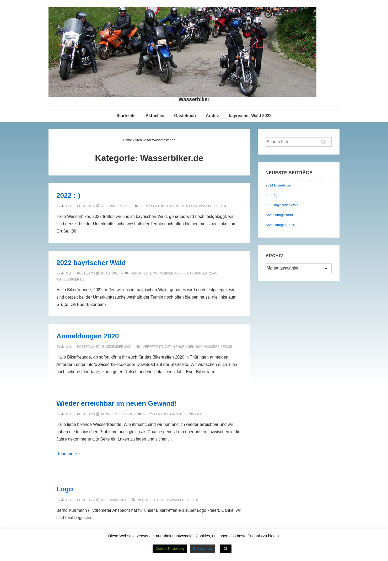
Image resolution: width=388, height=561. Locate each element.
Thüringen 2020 (203, 273)
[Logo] (113, 500)
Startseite (126, 115)
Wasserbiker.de (213, 206)
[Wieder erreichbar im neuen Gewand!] (116, 414)
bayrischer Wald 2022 (250, 115)
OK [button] (225, 549)
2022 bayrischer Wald (91, 263)
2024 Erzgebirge (278, 185)
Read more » (68, 454)
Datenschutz (202, 549)
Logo (64, 489)
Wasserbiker (194, 99)
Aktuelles (155, 115)
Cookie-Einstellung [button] (170, 549)
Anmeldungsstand (279, 215)
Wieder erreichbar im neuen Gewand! (116, 403)
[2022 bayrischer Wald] (110, 273)
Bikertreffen (185, 206)
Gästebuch (185, 115)
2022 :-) (68, 195)
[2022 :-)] (115, 206)
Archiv (212, 115)
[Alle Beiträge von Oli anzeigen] (66, 206)
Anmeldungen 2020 (87, 336)
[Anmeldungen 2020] (116, 347)
